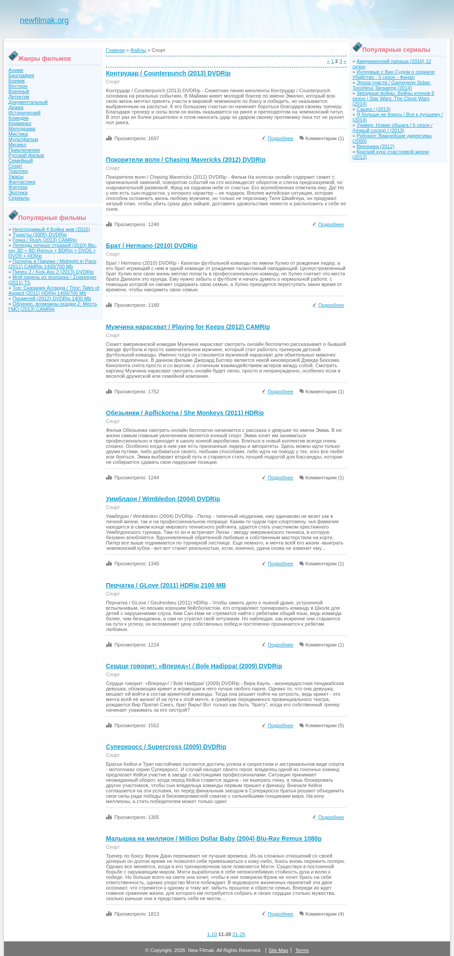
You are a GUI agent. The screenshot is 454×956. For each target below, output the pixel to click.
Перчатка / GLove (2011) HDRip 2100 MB (166, 585)
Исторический (24, 112)
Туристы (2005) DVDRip (39, 234)
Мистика (18, 134)
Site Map (278, 950)
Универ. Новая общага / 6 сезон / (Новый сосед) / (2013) (392, 127)
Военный (18, 91)
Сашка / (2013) (373, 109)
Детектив (18, 96)
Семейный (20, 160)
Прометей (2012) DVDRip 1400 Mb (51, 298)
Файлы (138, 50)
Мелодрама (21, 128)
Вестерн (17, 86)
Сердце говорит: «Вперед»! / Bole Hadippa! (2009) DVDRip (194, 666)
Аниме (15, 70)
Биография (21, 75)
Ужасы (15, 176)
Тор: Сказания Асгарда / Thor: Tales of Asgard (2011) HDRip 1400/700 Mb (53, 290)
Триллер (18, 171)
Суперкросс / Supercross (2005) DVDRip (166, 746)
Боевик (16, 80)
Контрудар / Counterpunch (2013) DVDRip (168, 73)
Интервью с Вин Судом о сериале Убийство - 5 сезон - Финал (393, 74)
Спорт (15, 165)
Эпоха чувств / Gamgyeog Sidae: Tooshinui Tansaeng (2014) (391, 85)
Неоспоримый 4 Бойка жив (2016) (51, 229)
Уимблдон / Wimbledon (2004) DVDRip (163, 498)
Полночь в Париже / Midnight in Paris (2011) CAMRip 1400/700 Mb (52, 264)
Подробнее (281, 138)
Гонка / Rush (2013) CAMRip (44, 240)
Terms (302, 950)
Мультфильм (23, 139)
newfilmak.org (44, 20)
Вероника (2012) (375, 146)
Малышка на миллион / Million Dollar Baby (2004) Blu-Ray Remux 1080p (213, 838)
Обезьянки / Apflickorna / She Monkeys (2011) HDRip (185, 412)
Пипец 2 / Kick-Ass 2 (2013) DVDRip (53, 271)
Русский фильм (26, 155)
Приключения (24, 150)
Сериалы (19, 197)
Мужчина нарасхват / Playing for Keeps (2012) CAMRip (188, 326)
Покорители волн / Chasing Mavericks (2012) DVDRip (186, 159)
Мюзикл (17, 144)
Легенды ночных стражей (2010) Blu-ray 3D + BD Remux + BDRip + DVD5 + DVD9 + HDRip (52, 251)
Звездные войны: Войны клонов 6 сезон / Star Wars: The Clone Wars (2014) (393, 98)
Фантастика (21, 181)
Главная (115, 50)
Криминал (19, 123)
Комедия (18, 118)
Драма (15, 107)
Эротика (17, 192)
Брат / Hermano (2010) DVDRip (151, 245)
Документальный (28, 102)
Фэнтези (17, 187)
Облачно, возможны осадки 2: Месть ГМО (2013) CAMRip (52, 306)
